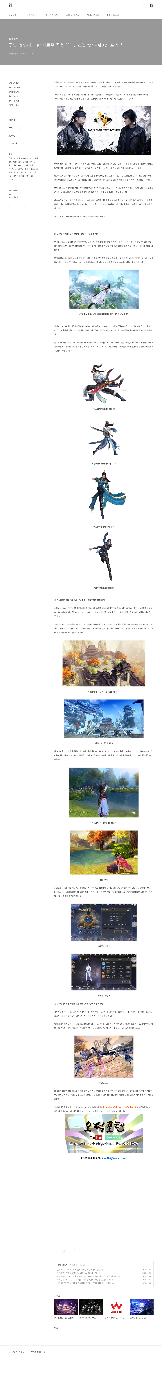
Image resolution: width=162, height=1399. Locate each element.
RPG (28, 175)
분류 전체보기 (13, 82)
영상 (15, 161)
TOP (151, 1390)
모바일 (10, 179)
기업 (31, 158)
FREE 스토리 (113, 14)
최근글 (11, 127)
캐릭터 (31, 161)
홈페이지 (16, 175)
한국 (32, 175)
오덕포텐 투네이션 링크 (17, 1389)
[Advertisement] (104, 1260)
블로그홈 (12, 14)
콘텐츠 (31, 165)
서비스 (10, 168)
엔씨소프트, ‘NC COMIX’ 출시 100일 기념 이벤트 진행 (78, 1307)
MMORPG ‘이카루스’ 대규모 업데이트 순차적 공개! (77, 1310)
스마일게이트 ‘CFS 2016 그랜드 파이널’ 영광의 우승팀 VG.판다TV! (83, 1317)
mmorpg (24, 158)
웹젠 (23, 175)
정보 (10, 161)
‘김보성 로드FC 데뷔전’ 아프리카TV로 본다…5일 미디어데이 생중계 (84, 1320)
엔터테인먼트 (13, 172)
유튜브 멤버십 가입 (38, 1389)
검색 (145, 5)
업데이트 (23, 172)
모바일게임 (19, 168)
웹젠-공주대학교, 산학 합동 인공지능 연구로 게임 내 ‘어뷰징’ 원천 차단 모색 (87, 1314)
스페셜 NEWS (72, 14)
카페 (15, 165)
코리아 (25, 165)
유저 (19, 165)
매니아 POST (93, 14)
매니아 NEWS (51, 14)
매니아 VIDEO (31, 14)
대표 (29, 172)
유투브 (23, 207)
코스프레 (16, 158)
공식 (34, 172)
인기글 (19, 127)
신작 (19, 161)
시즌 (10, 175)
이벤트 (31, 168)
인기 (26, 168)
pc (37, 168)
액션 (10, 158)
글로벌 (25, 161)
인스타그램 (17, 207)
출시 (36, 158)
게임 (10, 165)
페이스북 (10, 207)
